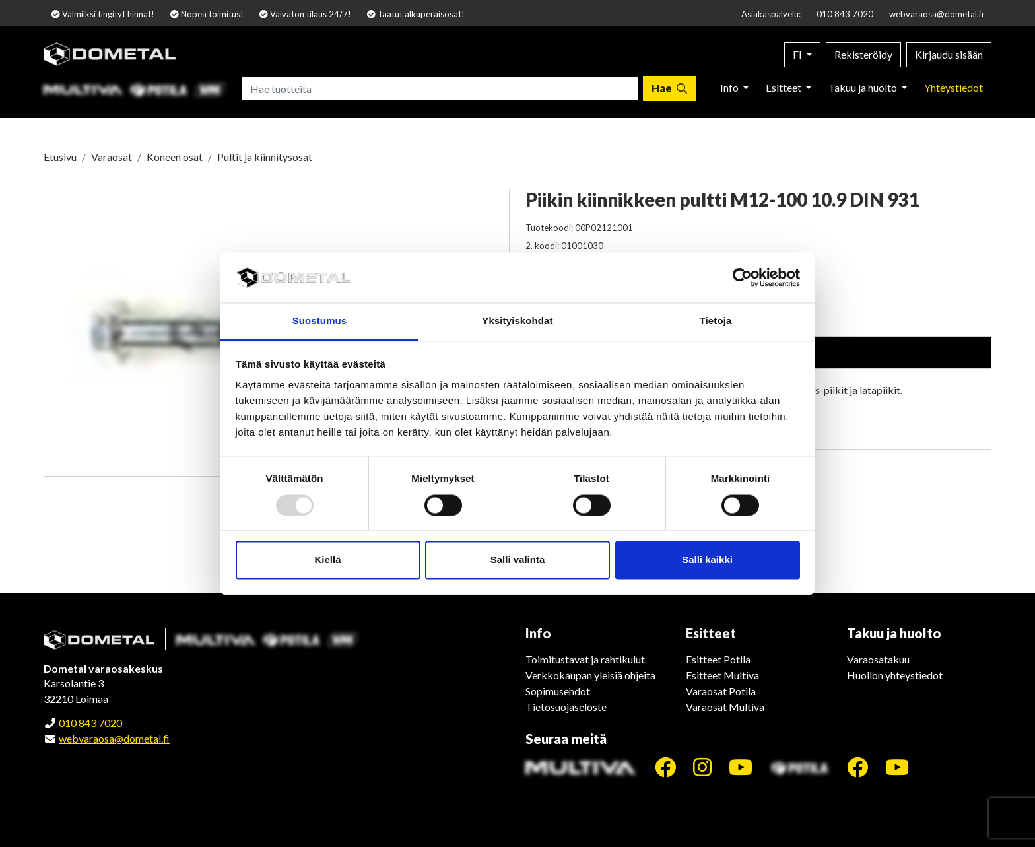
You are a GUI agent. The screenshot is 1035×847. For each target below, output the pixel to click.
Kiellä (327, 560)
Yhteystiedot (953, 87)
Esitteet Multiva (722, 675)
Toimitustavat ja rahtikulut (585, 659)
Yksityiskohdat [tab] (517, 321)
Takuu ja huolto (863, 87)
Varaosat (111, 157)
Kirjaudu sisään (949, 54)
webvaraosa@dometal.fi (936, 14)
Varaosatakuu (878, 659)
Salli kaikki (707, 560)
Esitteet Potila (718, 659)
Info (730, 87)
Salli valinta (517, 560)
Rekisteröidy (863, 54)
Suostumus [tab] (319, 321)
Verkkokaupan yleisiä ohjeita (590, 675)
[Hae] (669, 88)
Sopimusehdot (557, 691)
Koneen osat (175, 157)
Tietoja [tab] (716, 321)
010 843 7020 (845, 14)
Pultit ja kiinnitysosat (264, 157)
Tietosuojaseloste (566, 706)
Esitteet (784, 87)
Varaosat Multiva (725, 706)
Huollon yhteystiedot (895, 675)
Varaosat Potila (721, 691)
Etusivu (60, 157)
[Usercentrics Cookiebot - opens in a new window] (742, 277)
